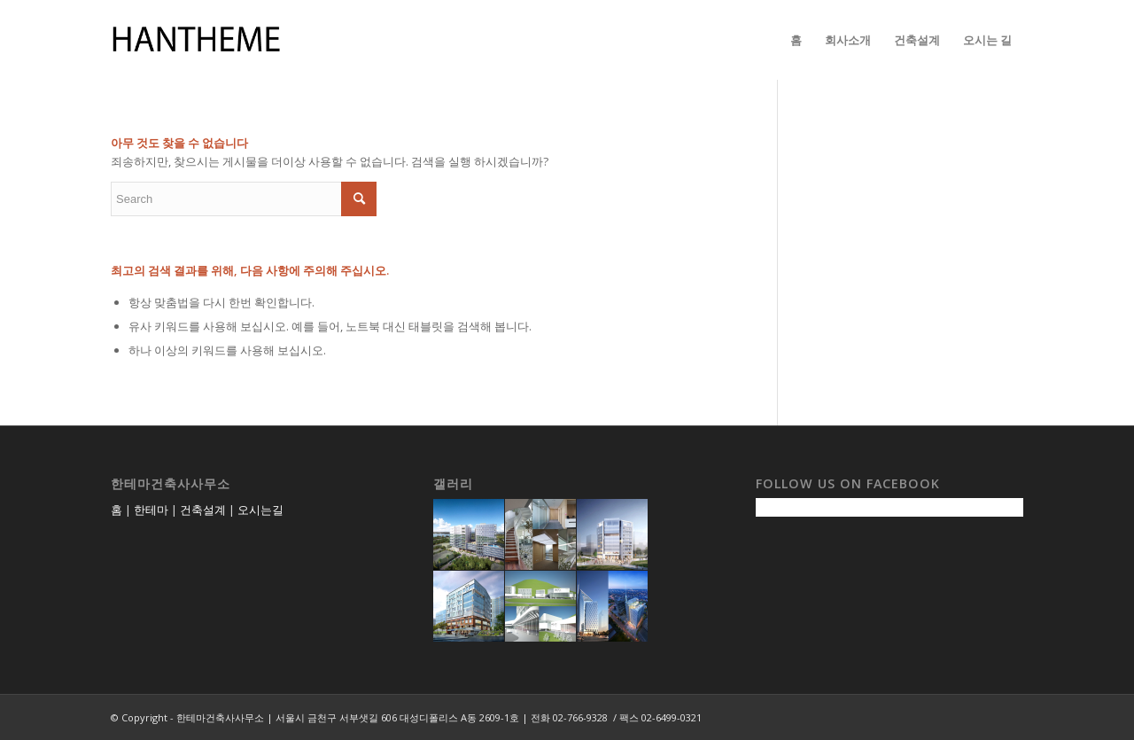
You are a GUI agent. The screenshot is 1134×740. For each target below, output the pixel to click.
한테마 (151, 510)
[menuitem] (796, 40)
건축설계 (203, 510)
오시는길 (260, 510)
